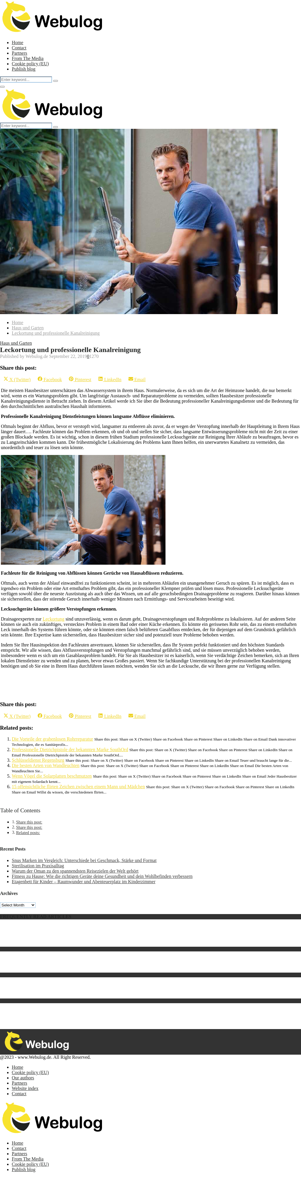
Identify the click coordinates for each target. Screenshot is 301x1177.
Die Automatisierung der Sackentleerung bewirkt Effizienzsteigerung (77, 1021)
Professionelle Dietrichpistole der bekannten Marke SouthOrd (70, 749)
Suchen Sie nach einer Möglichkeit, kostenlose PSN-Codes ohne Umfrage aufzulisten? (93, 979)
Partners (19, 53)
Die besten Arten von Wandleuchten (45, 765)
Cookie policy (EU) (30, 63)
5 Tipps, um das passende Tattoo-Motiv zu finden (58, 1005)
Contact (19, 47)
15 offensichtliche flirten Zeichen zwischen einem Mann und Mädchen (78, 786)
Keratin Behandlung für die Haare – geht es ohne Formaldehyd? (72, 969)
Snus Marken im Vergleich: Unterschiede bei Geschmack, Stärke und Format (84, 860)
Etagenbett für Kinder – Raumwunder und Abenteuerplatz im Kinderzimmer (83, 881)
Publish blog (23, 68)
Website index (25, 1088)
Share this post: (29, 822)
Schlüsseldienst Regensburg (38, 760)
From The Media (28, 58)
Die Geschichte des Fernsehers (41, 990)
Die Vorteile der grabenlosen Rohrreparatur (52, 738)
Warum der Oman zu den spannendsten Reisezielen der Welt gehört (75, 870)
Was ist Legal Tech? (30, 1016)
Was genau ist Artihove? (35, 938)
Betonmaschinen (27, 1010)
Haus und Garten (16, 343)
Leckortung (53, 618)
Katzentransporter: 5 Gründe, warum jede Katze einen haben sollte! (75, 943)
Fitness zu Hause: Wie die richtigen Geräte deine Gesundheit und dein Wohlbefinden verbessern (102, 876)
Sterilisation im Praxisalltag (38, 865)
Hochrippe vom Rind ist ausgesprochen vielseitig (58, 964)
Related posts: (28, 832)
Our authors (23, 1077)
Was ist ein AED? (28, 933)
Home (17, 42)
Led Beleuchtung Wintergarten (41, 985)
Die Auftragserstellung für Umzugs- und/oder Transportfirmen (70, 995)
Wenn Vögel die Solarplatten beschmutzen (52, 775)
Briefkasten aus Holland (34, 953)
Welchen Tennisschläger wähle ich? (45, 959)
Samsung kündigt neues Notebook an (47, 928)
